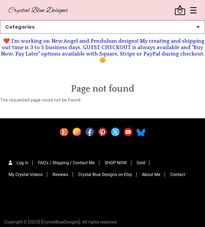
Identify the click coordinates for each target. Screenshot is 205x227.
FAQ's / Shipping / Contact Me (66, 162)
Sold (141, 162)
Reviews (60, 174)
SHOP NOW (116, 162)
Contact (177, 174)
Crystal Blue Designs (38, 10)
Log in (22, 162)
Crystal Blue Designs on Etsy (105, 174)
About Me (151, 174)
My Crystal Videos (26, 174)
